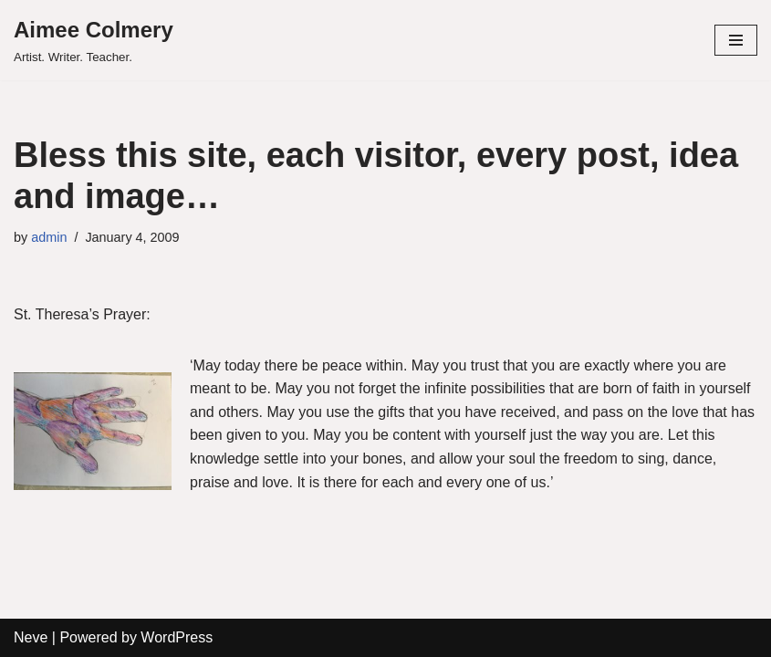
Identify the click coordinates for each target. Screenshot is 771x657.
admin (49, 237)
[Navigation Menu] (735, 40)
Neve (30, 637)
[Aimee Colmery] (93, 40)
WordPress (177, 637)
